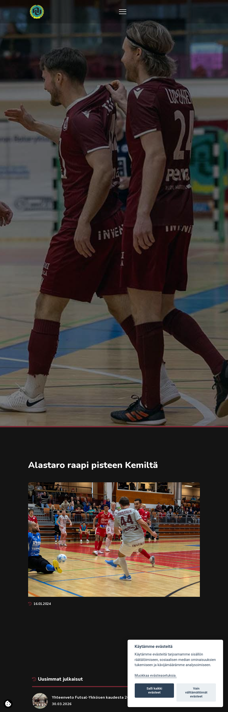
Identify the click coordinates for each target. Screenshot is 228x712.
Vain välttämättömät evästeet (196, 692)
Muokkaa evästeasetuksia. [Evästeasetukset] (156, 676)
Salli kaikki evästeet (154, 690)
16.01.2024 (39, 603)
